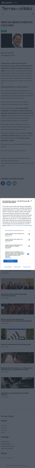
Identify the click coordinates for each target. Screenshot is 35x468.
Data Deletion (8, 267)
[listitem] (17, 230)
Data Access (17, 267)
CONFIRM (10, 261)
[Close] (31, 201)
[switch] (28, 234)
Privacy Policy (26, 267)
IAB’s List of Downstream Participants (19, 225)
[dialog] (17, 234)
